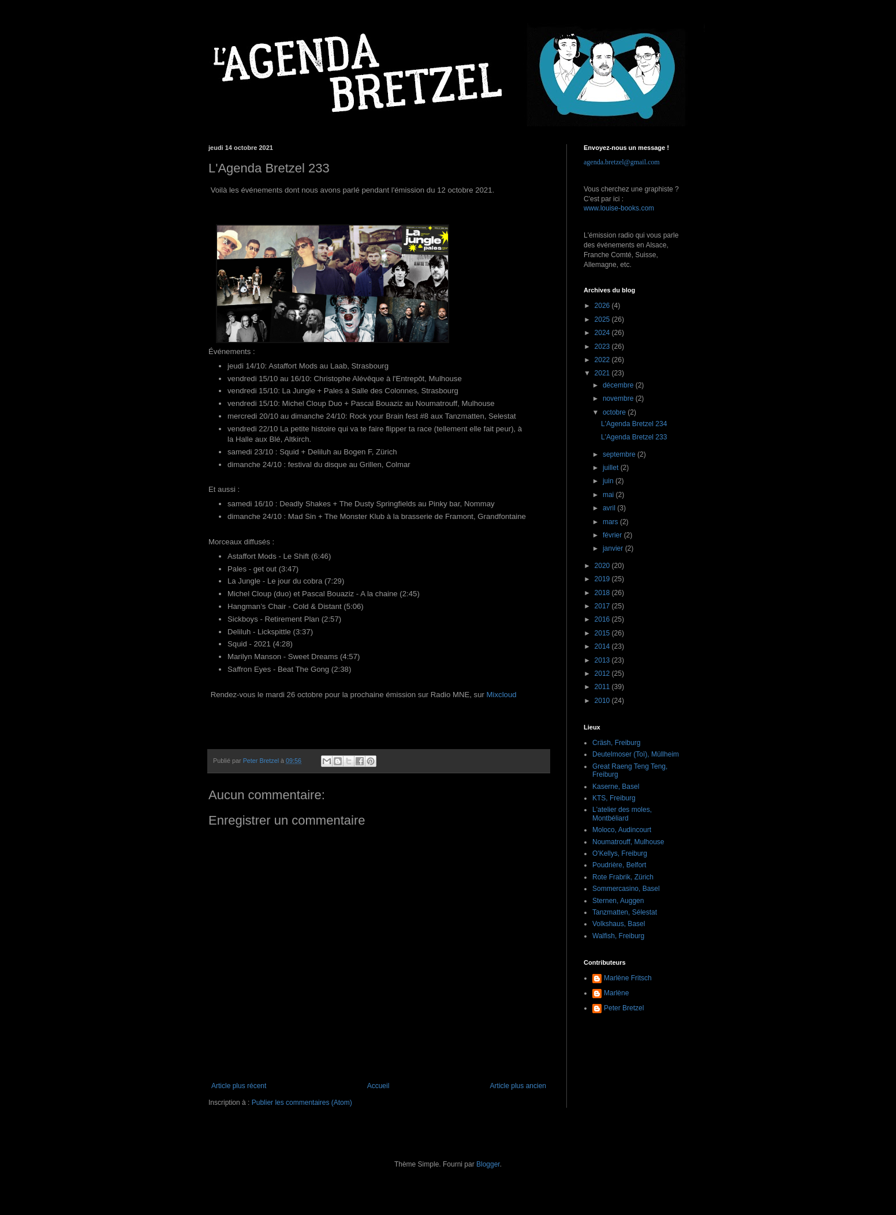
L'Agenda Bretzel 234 (634, 424)
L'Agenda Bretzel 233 (634, 437)
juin (609, 481)
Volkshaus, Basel (618, 924)
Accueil (378, 1086)
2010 (603, 701)
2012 (603, 673)
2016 (603, 619)
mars (611, 522)
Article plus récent (238, 1086)
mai (609, 495)
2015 (603, 633)
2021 (603, 373)
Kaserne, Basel (615, 787)
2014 (603, 646)
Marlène (616, 993)
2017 (603, 606)
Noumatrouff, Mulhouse (628, 842)
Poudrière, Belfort (619, 865)
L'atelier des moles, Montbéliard (622, 814)
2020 (603, 566)
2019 (603, 579)
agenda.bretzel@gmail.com (622, 162)
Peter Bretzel (624, 1008)
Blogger (488, 1164)
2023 (603, 347)
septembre (620, 454)
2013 (603, 660)
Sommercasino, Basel (626, 889)
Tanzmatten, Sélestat (624, 912)
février (613, 535)
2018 (603, 593)
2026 (603, 306)
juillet (612, 468)
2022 (603, 360)
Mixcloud (502, 694)
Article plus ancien (518, 1086)
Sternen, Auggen (618, 901)
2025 (603, 319)
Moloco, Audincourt (621, 830)
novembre (619, 398)
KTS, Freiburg (614, 798)
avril (610, 508)
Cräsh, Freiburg (616, 743)
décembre (619, 385)
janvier (614, 548)
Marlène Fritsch (628, 978)
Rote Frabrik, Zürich (623, 877)
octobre (615, 412)
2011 (603, 687)
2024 (603, 333)
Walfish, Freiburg (618, 936)
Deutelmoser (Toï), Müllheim (635, 754)
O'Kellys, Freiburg (619, 853)
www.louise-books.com (619, 208)
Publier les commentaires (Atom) (302, 1103)
